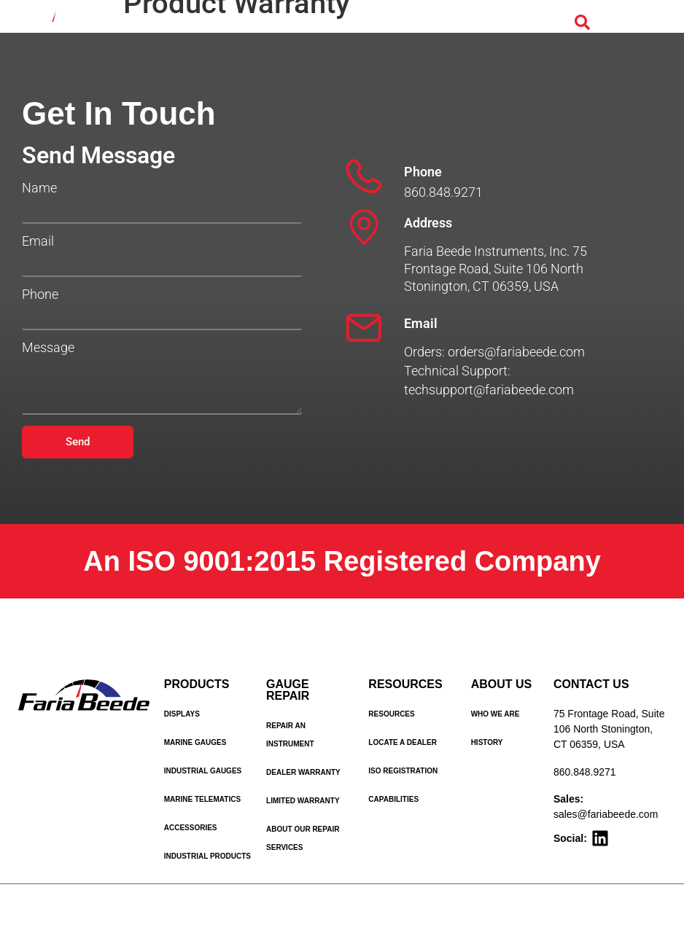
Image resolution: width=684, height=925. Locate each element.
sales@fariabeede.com (605, 814)
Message (48, 347)
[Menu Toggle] (622, 23)
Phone (40, 294)
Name (39, 188)
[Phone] (364, 176)
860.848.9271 (584, 772)
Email (38, 241)
